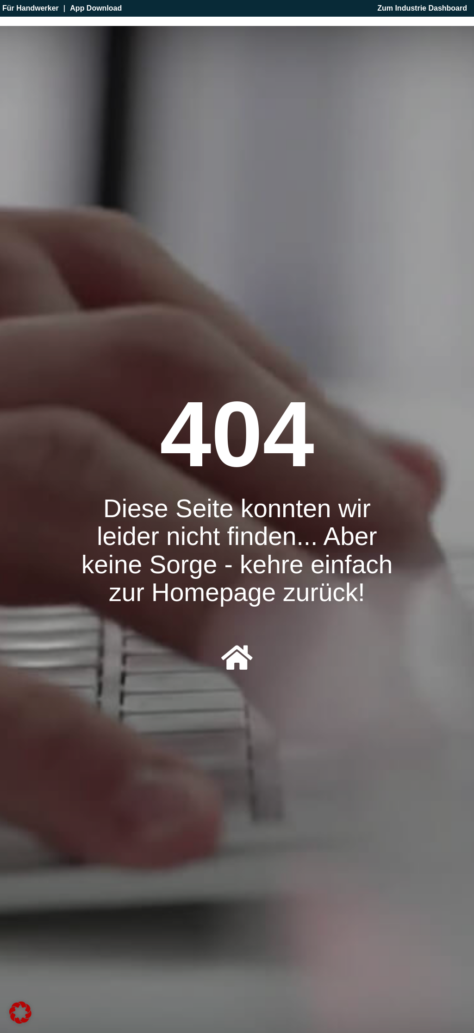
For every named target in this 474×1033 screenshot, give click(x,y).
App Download (96, 8)
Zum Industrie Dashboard (422, 8)
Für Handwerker (30, 8)
